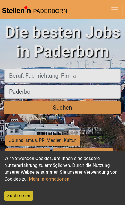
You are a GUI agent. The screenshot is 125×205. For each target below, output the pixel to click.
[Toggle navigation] (115, 9)
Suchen (62, 107)
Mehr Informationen (49, 179)
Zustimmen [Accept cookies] (18, 195)
